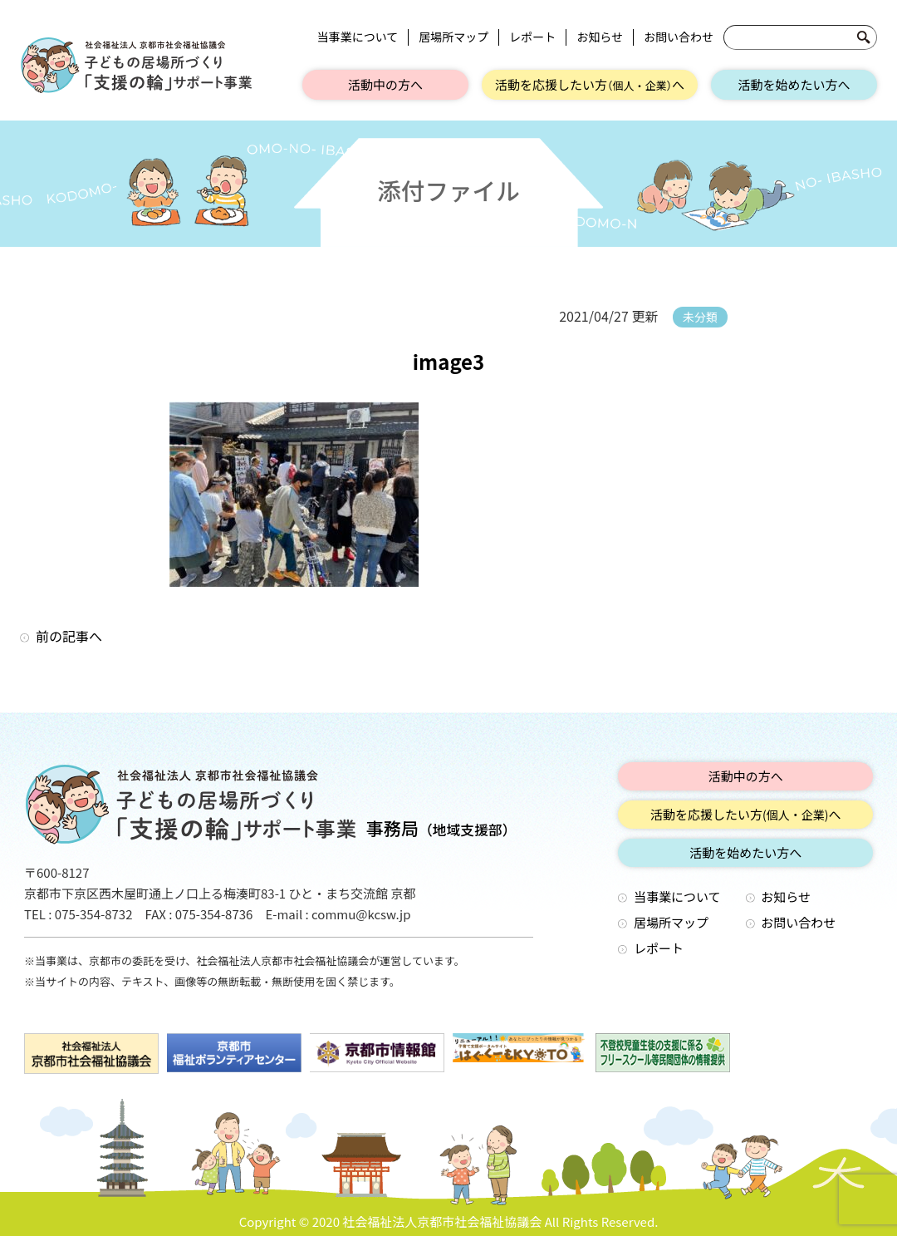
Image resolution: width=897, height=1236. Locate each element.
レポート (532, 37)
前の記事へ (69, 636)
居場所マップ (453, 37)
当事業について (358, 37)
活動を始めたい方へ (794, 84)
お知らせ (599, 37)
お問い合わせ (678, 37)
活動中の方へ (385, 84)
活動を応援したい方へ (589, 84)
